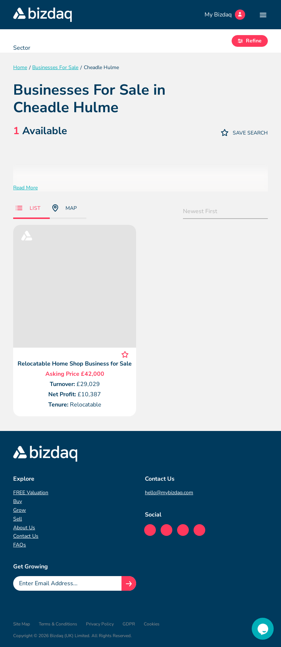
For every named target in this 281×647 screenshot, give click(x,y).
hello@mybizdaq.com (169, 492)
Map (64, 208)
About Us (24, 527)
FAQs (19, 544)
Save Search (244, 132)
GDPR (129, 624)
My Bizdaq (225, 15)
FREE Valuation (30, 492)
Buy (17, 501)
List (28, 208)
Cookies (152, 624)
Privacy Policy (100, 624)
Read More (25, 187)
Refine (250, 40)
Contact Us (25, 536)
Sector (21, 48)
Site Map (21, 624)
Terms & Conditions (58, 624)
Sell (17, 518)
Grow (19, 510)
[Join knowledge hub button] (128, 583)
